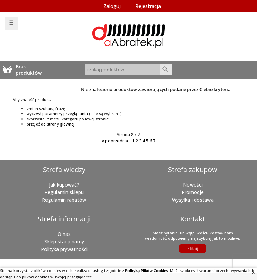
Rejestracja (148, 6)
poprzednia (115, 141)
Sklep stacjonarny (64, 241)
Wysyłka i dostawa (193, 200)
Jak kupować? (64, 184)
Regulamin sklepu (64, 192)
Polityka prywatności (64, 249)
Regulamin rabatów (64, 200)
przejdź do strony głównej (50, 124)
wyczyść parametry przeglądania (57, 113)
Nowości (193, 184)
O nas (64, 234)
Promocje (193, 192)
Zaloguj (112, 6)
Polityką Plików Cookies (146, 270)
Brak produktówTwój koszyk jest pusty (30, 69)
